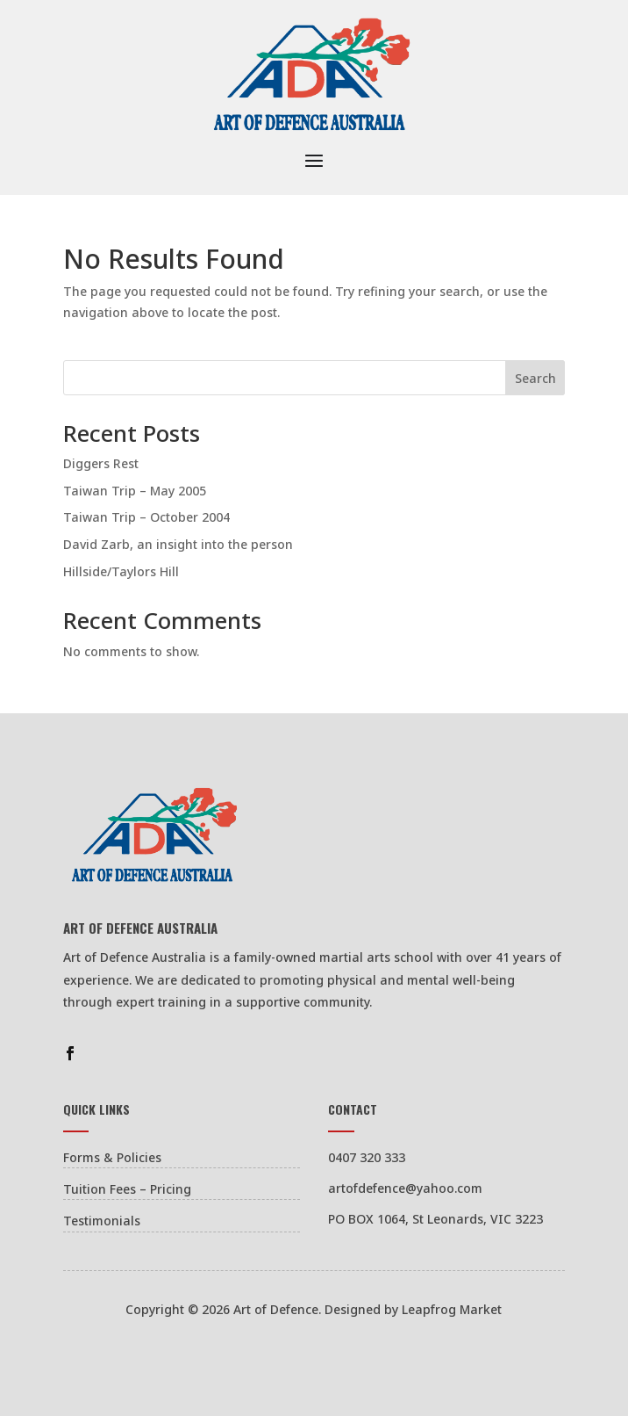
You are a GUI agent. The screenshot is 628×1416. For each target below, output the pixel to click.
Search (535, 378)
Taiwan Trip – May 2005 (134, 490)
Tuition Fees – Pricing (127, 1189)
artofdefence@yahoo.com (405, 1188)
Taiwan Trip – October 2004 (146, 517)
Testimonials (101, 1220)
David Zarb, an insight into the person (178, 544)
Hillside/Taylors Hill (121, 571)
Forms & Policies (112, 1157)
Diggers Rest (101, 463)
